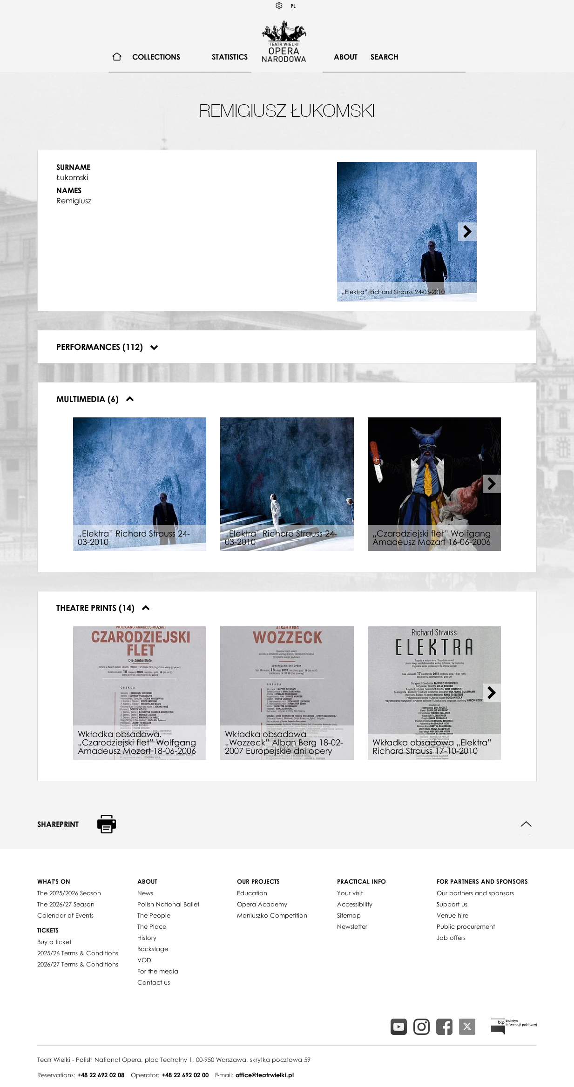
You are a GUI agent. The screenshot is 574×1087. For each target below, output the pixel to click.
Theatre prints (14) (103, 608)
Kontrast (279, 6)
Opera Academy (262, 904)
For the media (157, 971)
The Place (151, 926)
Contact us (153, 982)
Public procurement (466, 926)
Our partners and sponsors (475, 893)
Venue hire (452, 915)
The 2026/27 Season (66, 904)
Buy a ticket (54, 942)
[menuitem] (117, 57)
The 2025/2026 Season (69, 893)
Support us (452, 904)
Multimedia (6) (95, 399)
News (145, 893)
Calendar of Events (65, 915)
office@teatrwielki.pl (265, 1075)
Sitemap (349, 915)
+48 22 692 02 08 (100, 1075)
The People (153, 915)
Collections (156, 56)
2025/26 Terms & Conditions (77, 953)
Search (384, 56)
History (146, 937)
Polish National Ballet (168, 904)
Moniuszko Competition (272, 915)
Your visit (350, 893)
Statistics (230, 56)
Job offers (451, 937)
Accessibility (354, 904)
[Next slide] (467, 231)
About (346, 56)
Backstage (152, 949)
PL (293, 6)
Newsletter (352, 926)
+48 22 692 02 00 (185, 1075)
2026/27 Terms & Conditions (77, 964)
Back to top (526, 824)
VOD (144, 960)
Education (252, 893)
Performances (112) (107, 347)
